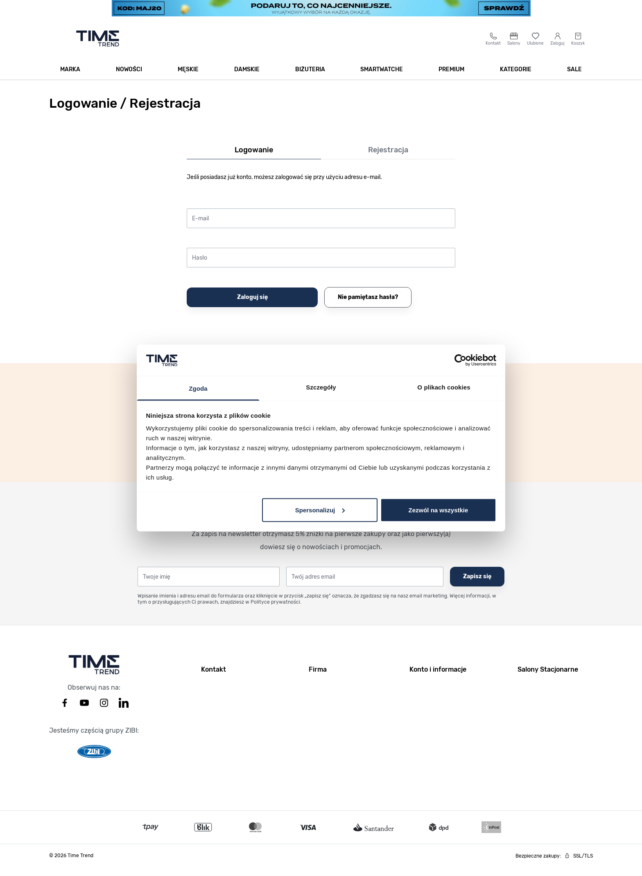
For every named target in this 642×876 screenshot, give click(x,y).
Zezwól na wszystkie (438, 509)
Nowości (129, 78)
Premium (451, 78)
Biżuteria (310, 78)
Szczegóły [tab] (321, 387)
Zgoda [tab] (198, 388)
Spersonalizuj (320, 509)
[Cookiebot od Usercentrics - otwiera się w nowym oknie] (460, 360)
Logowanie (254, 158)
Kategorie (515, 78)
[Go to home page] (97, 47)
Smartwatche (381, 78)
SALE (574, 78)
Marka (70, 78)
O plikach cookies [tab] (443, 387)
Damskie (247, 78)
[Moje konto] (557, 47)
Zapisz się (477, 585)
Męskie (188, 78)
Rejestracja (388, 158)
